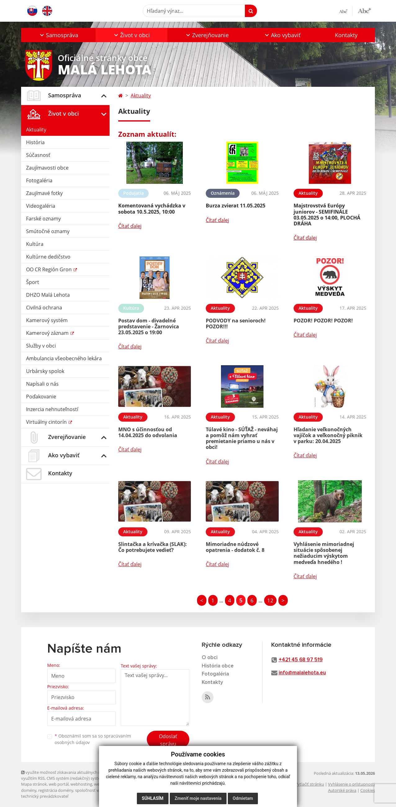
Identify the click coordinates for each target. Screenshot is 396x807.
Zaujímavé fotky (44, 193)
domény (28, 790)
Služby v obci (41, 345)
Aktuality (36, 129)
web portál (59, 784)
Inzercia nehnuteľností (52, 409)
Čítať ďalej (130, 226)
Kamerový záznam (48, 333)
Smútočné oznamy (48, 231)
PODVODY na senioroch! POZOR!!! (236, 323)
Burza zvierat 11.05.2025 (235, 205)
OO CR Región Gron (49, 269)
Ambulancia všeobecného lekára (64, 358)
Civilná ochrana (44, 307)
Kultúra (34, 244)
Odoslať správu (168, 740)
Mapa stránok (34, 784)
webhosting (81, 784)
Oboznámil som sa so (93, 739)
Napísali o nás (42, 383)
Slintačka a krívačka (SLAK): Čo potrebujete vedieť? (152, 547)
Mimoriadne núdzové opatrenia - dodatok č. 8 (235, 547)
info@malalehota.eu (302, 673)
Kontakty (346, 35)
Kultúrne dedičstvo (48, 256)
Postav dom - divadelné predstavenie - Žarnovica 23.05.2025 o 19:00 (148, 326)
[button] (58, 35)
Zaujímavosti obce (47, 167)
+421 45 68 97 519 (301, 660)
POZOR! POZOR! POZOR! (323, 320)
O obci (210, 657)
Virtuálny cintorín (47, 422)
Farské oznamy (43, 218)
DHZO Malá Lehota (48, 294)
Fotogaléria (39, 180)
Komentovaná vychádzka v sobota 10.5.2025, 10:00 (151, 208)
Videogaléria (40, 205)
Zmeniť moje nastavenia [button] (198, 798)
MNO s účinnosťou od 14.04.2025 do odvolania (147, 432)
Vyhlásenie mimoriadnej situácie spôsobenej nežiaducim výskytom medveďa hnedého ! (324, 553)
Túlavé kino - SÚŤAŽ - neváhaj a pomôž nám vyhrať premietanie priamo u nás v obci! (242, 438)
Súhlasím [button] (153, 798)
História (35, 142)
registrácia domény (55, 790)
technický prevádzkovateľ (44, 796)
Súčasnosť (38, 155)
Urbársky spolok (45, 371)
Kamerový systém (47, 320)
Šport (32, 282)
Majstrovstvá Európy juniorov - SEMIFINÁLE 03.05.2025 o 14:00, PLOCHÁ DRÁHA (327, 214)
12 (270, 600)
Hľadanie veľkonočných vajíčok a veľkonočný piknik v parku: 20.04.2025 (328, 435)
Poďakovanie (41, 396)
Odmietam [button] (243, 798)
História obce (218, 666)
